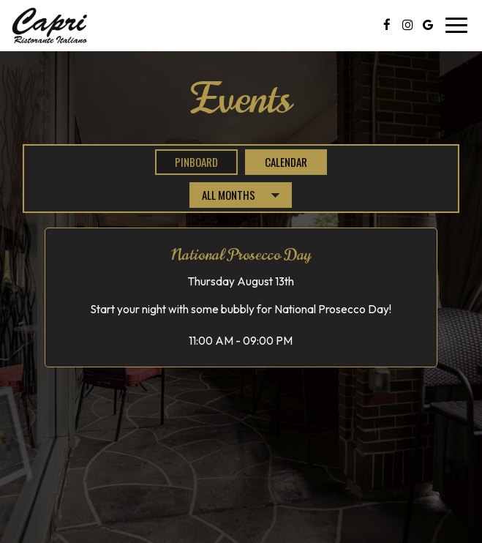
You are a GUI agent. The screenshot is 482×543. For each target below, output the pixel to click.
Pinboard (186, 162)
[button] (241, 297)
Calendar (276, 162)
